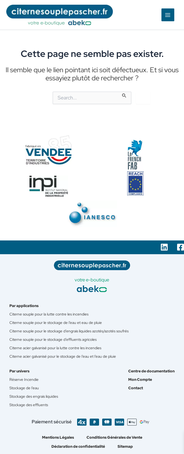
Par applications (24, 305)
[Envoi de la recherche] (124, 95)
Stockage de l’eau (24, 388)
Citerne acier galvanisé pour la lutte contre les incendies (55, 348)
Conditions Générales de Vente (114, 437)
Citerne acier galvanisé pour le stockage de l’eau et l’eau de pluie (62, 356)
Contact (135, 388)
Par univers (19, 371)
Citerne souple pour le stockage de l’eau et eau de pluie (55, 322)
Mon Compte (140, 379)
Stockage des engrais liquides (33, 396)
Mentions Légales (58, 437)
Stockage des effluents (28, 404)
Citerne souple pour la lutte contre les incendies (48, 314)
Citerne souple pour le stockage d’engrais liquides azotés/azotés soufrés (69, 331)
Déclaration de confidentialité (78, 446)
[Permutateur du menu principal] (168, 15)
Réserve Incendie (24, 379)
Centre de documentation (151, 371)
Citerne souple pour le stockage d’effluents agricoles (53, 339)
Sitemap (125, 446)
